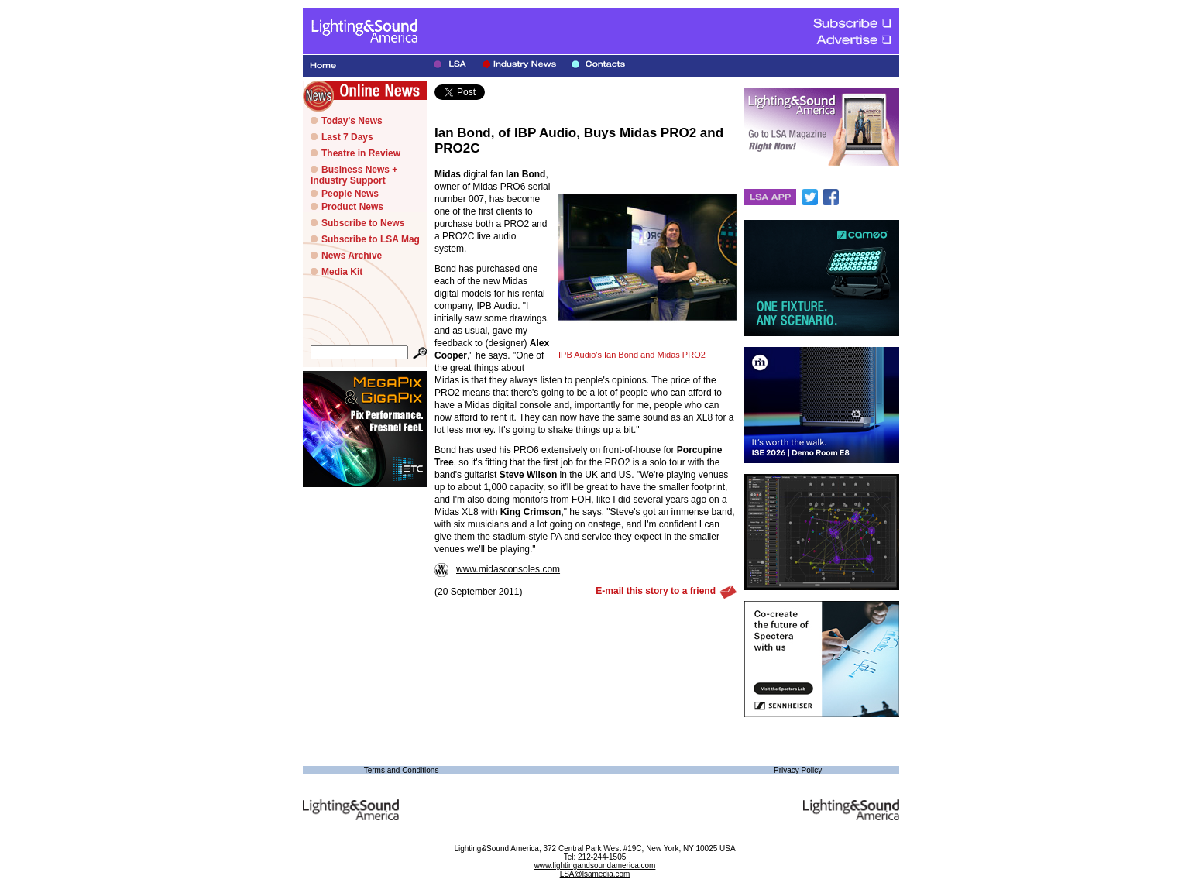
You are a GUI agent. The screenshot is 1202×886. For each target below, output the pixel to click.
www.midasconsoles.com (497, 569)
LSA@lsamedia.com (595, 874)
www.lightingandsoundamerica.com (595, 865)
